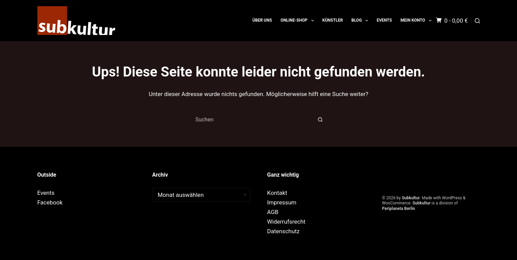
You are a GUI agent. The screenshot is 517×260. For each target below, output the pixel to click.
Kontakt (277, 192)
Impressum (282, 202)
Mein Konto (417, 20)
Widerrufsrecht (286, 221)
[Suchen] (477, 20)
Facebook (50, 202)
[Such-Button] (320, 119)
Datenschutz (283, 231)
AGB (273, 212)
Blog (361, 20)
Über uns (262, 20)
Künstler (332, 20)
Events (384, 20)
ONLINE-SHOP (299, 20)
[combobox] (252, 119)
